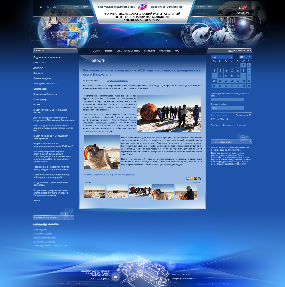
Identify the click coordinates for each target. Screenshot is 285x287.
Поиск (209, 7)
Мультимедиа (165, 51)
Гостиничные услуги (42, 234)
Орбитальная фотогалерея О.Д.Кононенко (46, 224)
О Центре (97, 51)
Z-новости (241, 125)
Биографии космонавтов (44, 238)
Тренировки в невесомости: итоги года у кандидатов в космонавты (51, 168)
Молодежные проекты (45, 83)
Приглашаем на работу (44, 242)
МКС (177, 51)
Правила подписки (219, 115)
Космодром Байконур (45, 94)
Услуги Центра (40, 230)
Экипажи (38, 73)
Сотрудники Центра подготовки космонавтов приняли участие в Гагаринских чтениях (51, 193)
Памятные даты (42, 78)
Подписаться (242, 115)
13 (226, 75)
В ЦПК (36, 104)
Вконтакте (227, 125)
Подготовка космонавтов (47, 57)
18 (214, 81)
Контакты (201, 7)
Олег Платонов (128, 114)
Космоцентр (40, 99)
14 (232, 75)
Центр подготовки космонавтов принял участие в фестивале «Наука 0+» (53, 128)
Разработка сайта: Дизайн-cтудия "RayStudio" (214, 284)
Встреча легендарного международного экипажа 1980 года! (53, 144)
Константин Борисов (93, 117)
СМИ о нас (39, 62)
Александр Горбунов (106, 123)
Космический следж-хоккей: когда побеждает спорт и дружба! (51, 176)
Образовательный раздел (129, 51)
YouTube (215, 125)
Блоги (36, 200)
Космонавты (40, 89)
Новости (109, 51)
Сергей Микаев (119, 120)
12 (220, 75)
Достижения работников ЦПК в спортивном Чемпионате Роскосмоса (53, 119)
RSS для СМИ (217, 119)
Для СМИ (38, 68)
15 (238, 75)
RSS (230, 50)
